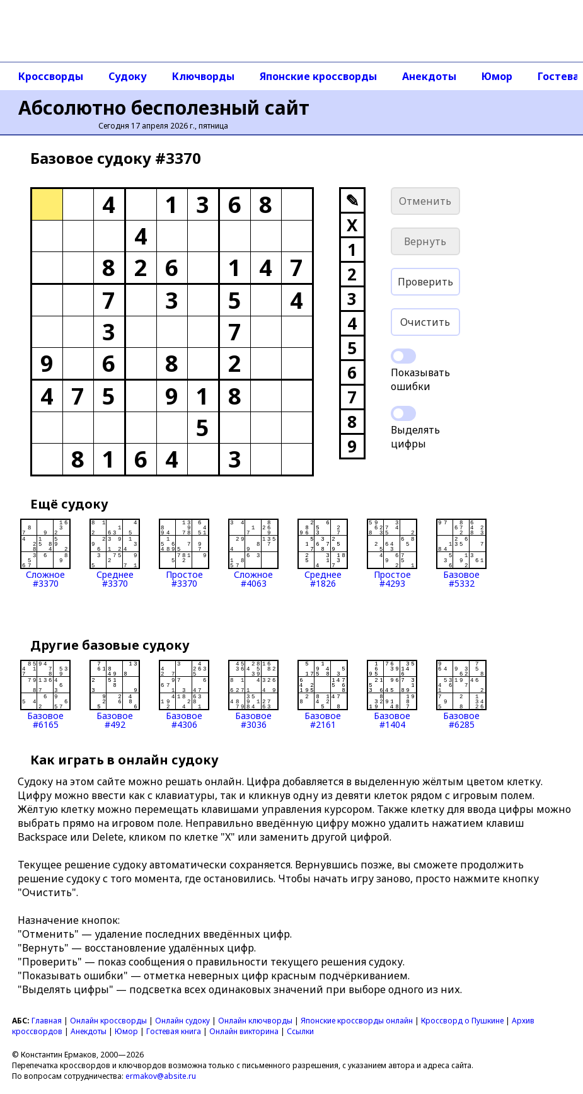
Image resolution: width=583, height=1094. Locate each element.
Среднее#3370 (114, 553)
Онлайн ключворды (255, 1020)
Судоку (127, 76)
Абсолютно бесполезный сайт (163, 107)
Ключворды (203, 76)
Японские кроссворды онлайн (357, 1020)
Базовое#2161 (322, 694)
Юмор (497, 76)
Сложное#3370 (45, 553)
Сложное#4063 (253, 553)
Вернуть (425, 241)
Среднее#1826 (322, 553)
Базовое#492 (114, 694)
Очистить (425, 322)
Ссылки (300, 1031)
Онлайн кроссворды (108, 1020)
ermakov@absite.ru (160, 1076)
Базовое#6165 (45, 694)
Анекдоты (429, 76)
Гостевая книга (173, 1031)
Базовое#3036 (253, 694)
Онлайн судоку (182, 1020)
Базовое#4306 (184, 694)
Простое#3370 (184, 553)
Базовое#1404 (392, 694)
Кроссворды (50, 76)
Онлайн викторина (244, 1031)
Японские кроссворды (318, 76)
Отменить (425, 201)
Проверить (425, 282)
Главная (47, 1020)
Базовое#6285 (461, 694)
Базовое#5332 (461, 553)
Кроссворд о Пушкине (462, 1020)
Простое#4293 (392, 553)
